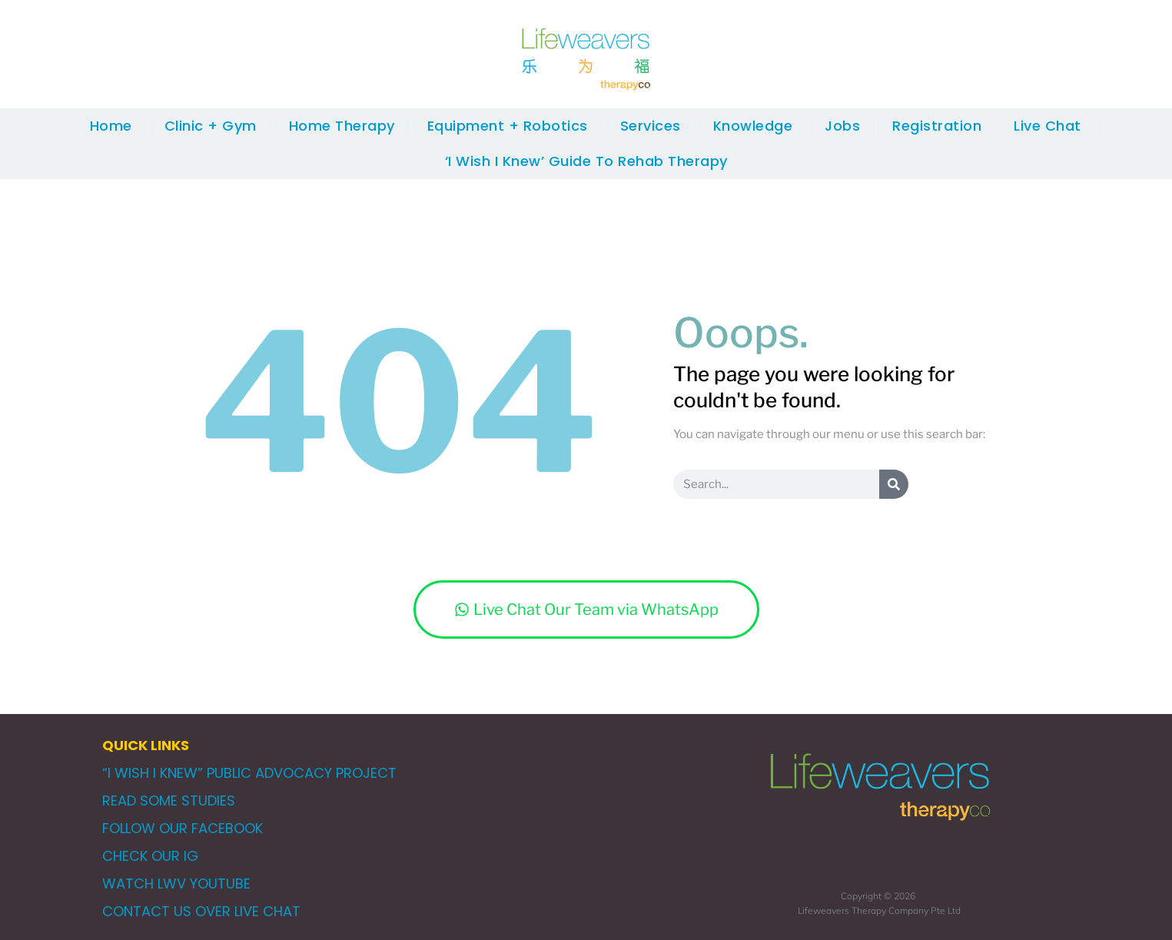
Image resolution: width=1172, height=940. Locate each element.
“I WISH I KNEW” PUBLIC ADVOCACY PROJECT (249, 772)
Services (650, 125)
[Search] (893, 484)
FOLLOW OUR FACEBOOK (182, 828)
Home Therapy (342, 125)
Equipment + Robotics (507, 125)
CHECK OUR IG (150, 855)
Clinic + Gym (210, 125)
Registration (936, 125)
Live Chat (1047, 125)
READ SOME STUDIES (168, 800)
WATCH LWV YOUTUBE (176, 883)
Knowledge (753, 125)
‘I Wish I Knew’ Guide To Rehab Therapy (586, 161)
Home (111, 125)
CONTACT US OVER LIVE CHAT (201, 911)
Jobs (842, 125)
